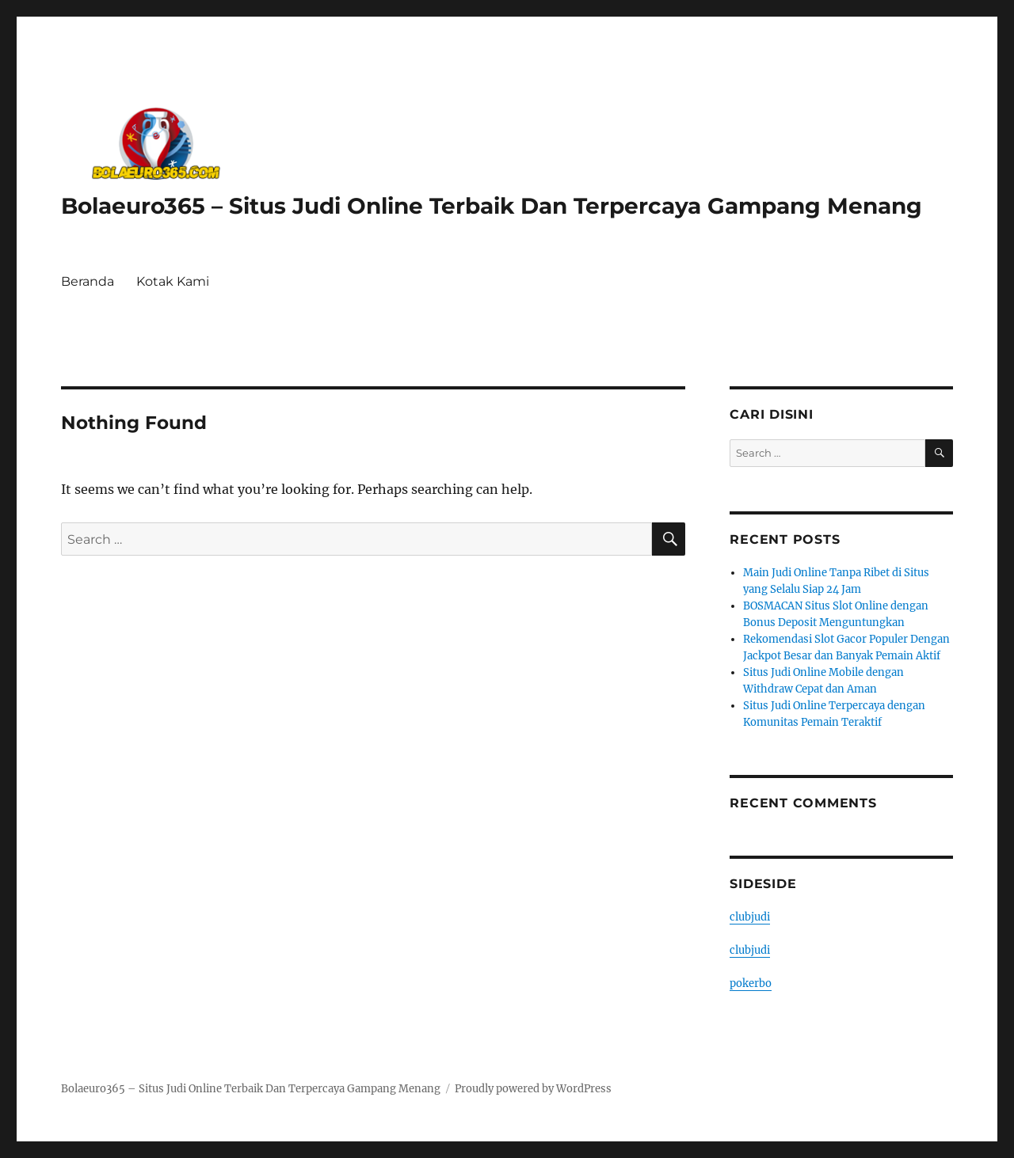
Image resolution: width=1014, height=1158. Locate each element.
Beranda (87, 281)
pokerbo (751, 983)
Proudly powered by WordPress (533, 1088)
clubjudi (750, 917)
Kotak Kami (172, 281)
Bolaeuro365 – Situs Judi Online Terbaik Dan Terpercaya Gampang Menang (491, 205)
